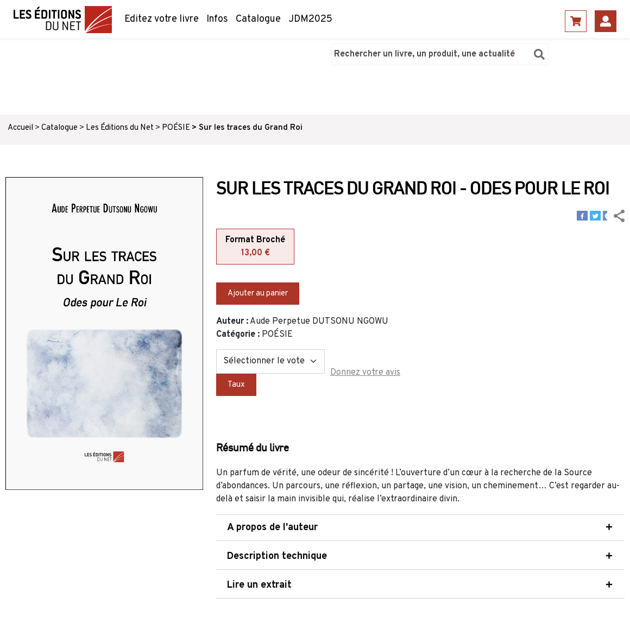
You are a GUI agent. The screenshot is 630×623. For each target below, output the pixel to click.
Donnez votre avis (365, 372)
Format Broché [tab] (255, 247)
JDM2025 (310, 19)
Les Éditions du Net (120, 128)
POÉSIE (176, 128)
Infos (217, 19)
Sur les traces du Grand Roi (251, 128)
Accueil (20, 128)
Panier (576, 21)
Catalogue (258, 19)
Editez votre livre (161, 19)
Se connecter (605, 21)
